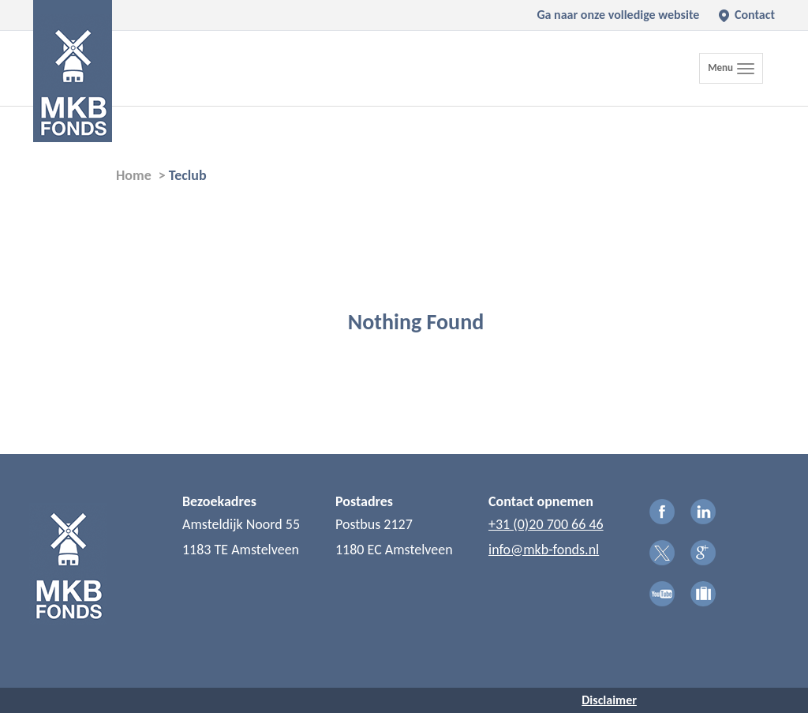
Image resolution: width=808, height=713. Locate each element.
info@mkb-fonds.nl (543, 549)
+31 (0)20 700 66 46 (546, 524)
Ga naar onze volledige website (618, 14)
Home (134, 175)
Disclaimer (609, 699)
